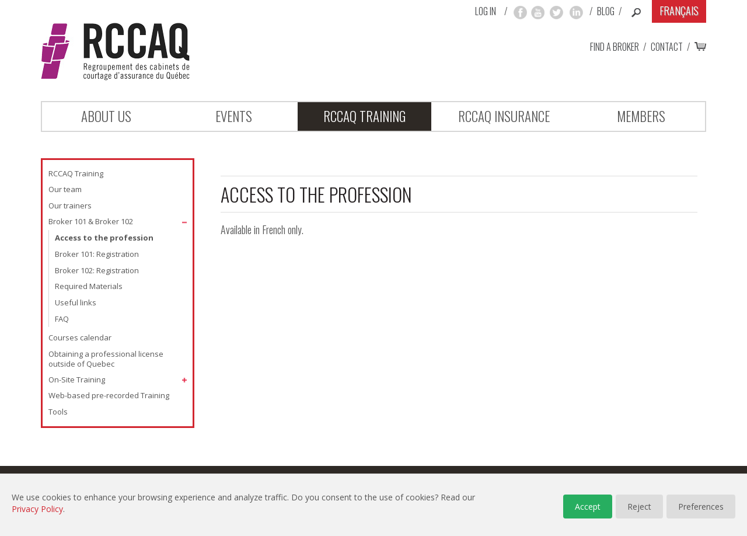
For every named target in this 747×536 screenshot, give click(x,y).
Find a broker (614, 47)
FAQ (62, 319)
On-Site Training (76, 379)
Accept (588, 506)
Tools (58, 411)
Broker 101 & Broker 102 (90, 221)
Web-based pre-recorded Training (108, 395)
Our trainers (70, 205)
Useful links (75, 302)
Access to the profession (104, 237)
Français (679, 10)
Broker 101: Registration (97, 254)
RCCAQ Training (364, 116)
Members (641, 116)
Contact (667, 47)
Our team (65, 189)
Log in (485, 11)
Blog (606, 11)
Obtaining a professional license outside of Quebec (105, 359)
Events (233, 116)
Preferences (701, 506)
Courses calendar (79, 337)
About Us (106, 116)
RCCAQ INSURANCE (504, 116)
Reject (639, 506)
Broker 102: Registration (97, 270)
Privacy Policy (37, 508)
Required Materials (89, 286)
